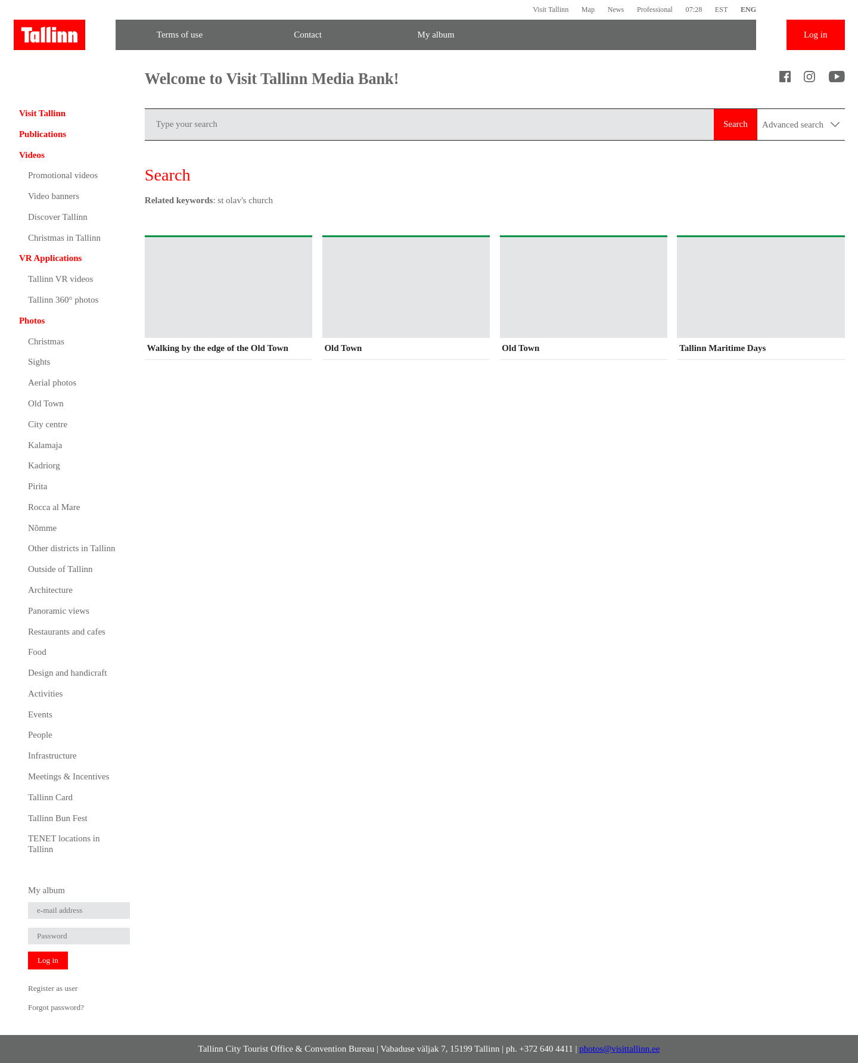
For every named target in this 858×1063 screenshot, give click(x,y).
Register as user (53, 988)
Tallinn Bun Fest (58, 818)
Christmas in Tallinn (64, 238)
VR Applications (50, 258)
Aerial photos (52, 382)
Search (735, 124)
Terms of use (180, 34)
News (616, 9)
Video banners (53, 196)
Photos (32, 320)
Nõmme (42, 528)
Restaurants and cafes (66, 631)
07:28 (694, 9)
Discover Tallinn (58, 217)
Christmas (46, 341)
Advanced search (801, 124)
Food (37, 652)
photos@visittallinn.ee (619, 1048)
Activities (45, 693)
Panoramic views (58, 611)
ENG (748, 9)
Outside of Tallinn (60, 569)
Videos (32, 155)
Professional (655, 9)
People (40, 734)
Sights (39, 361)
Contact (308, 34)
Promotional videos (63, 175)
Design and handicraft (67, 672)
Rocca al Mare (54, 507)
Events (40, 714)
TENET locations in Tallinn (64, 844)
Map (588, 9)
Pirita (38, 486)
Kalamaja (45, 445)
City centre (47, 424)
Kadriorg (44, 465)
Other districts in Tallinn (72, 548)
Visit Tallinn (550, 9)
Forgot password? (56, 1007)
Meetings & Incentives (69, 776)
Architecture (50, 590)
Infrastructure (52, 755)
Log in (816, 34)
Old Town (46, 403)
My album (436, 34)
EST (721, 9)
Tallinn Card (50, 797)
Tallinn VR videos (61, 279)
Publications (42, 134)
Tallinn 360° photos (63, 299)
